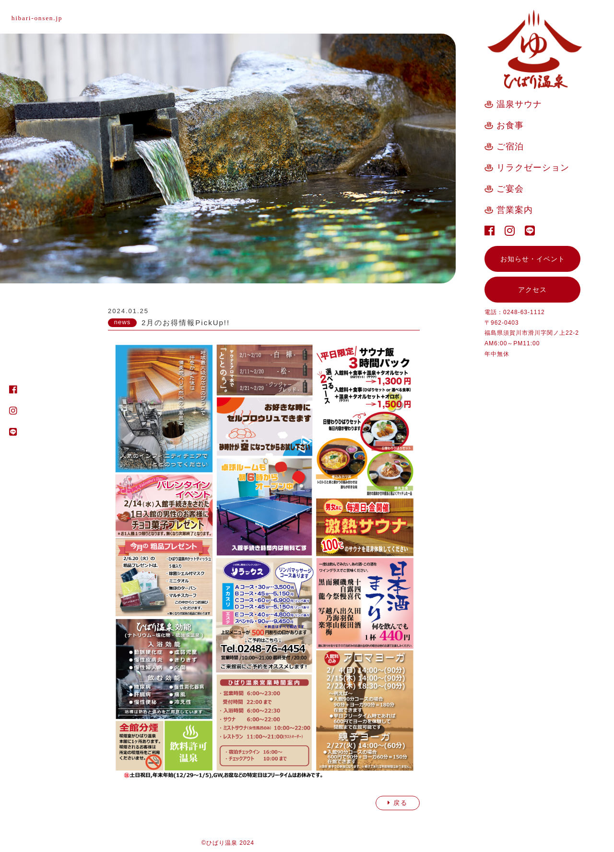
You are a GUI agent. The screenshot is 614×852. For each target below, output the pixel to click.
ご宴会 (510, 189)
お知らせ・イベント (532, 259)
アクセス (532, 289)
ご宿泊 (510, 146)
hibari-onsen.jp (39, 18)
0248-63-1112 (524, 312)
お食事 (510, 125)
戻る (398, 802)
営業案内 (514, 210)
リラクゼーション (532, 167)
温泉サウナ (519, 104)
